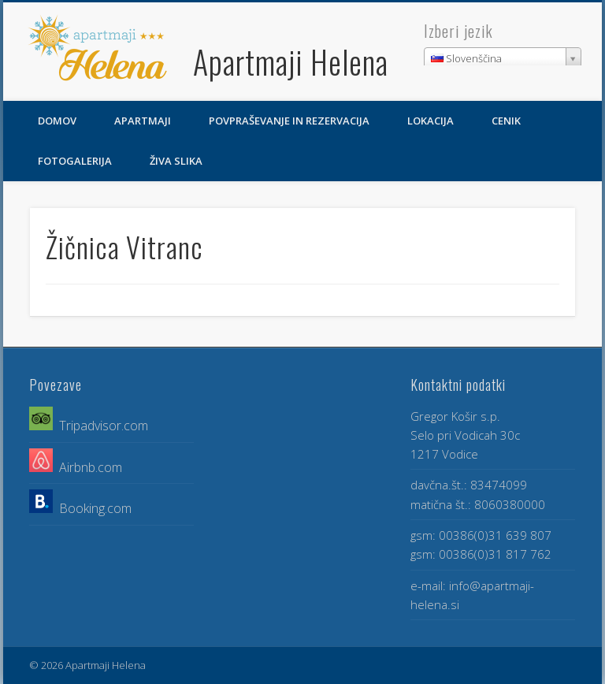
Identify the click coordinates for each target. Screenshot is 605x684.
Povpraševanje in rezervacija (289, 120)
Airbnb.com (87, 467)
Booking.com (95, 508)
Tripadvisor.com (103, 425)
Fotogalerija (75, 161)
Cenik (506, 120)
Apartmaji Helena (290, 61)
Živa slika (176, 161)
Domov (57, 120)
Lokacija (430, 120)
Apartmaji (142, 120)
